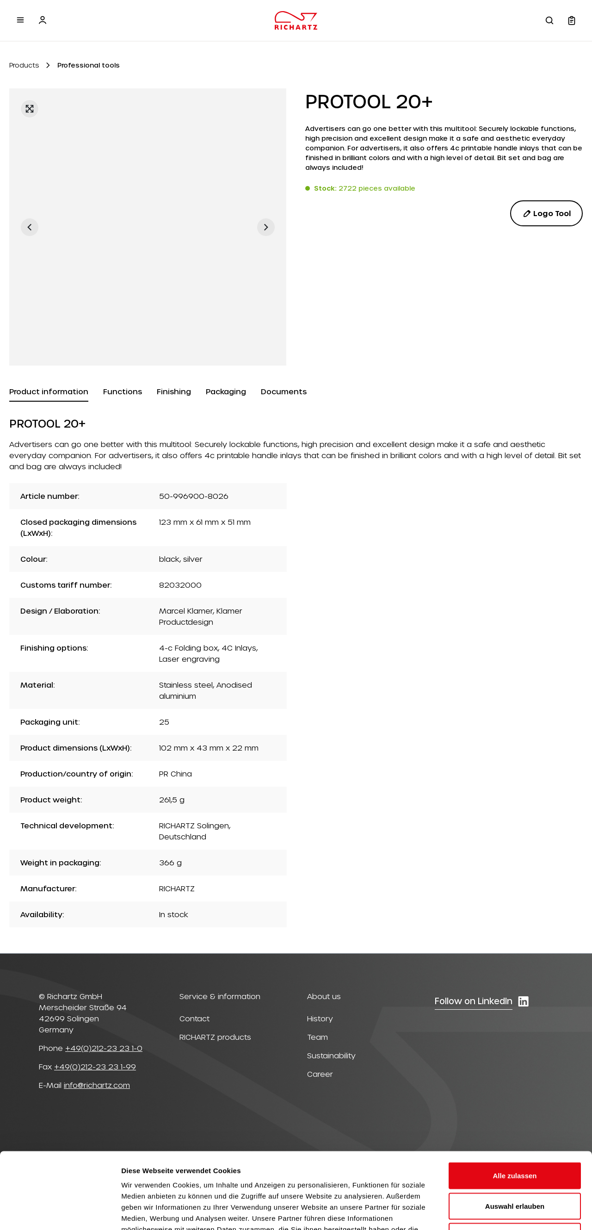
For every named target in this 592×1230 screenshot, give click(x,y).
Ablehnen (514, 1169)
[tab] (48, 392)
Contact (194, 1018)
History (320, 1018)
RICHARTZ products (215, 1036)
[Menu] (20, 20)
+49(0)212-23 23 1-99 (95, 1066)
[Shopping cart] (572, 20)
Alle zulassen (514, 1108)
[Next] (266, 227)
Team (317, 1036)
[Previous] (29, 227)
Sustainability (331, 1055)
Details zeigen (492, 1212)
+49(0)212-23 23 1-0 (103, 1048)
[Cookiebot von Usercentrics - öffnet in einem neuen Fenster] (59, 1212)
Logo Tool (546, 213)
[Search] (549, 20)
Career (320, 1073)
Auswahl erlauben (514, 1139)
